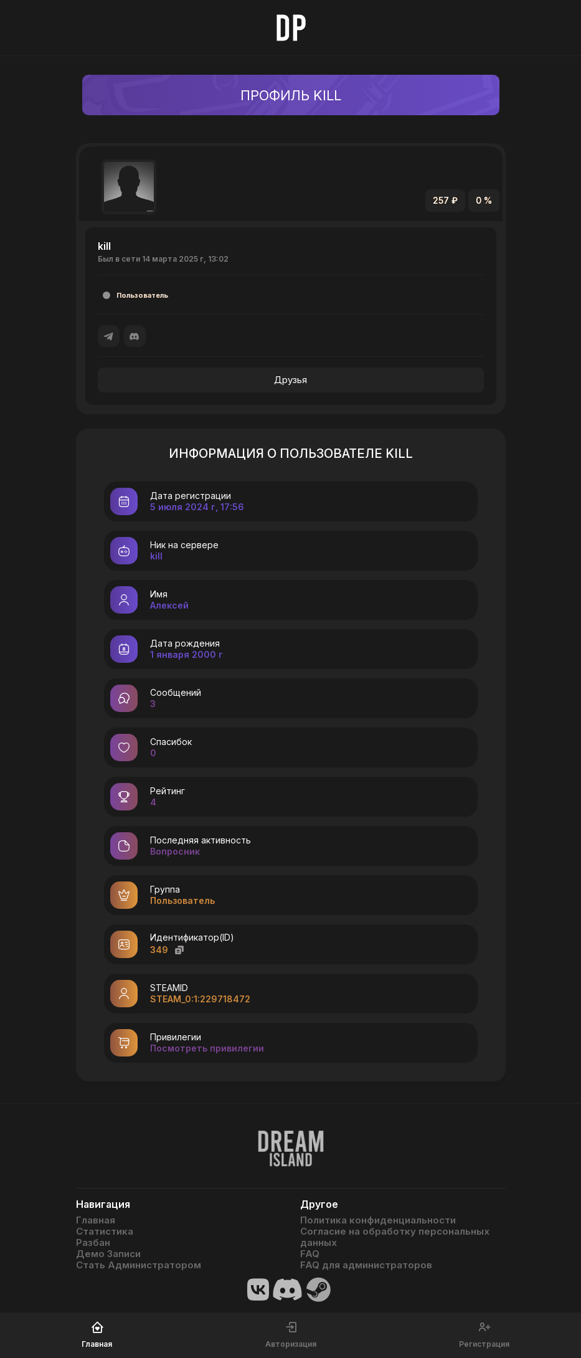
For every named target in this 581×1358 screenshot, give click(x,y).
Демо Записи (108, 1254)
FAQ (309, 1254)
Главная (95, 1220)
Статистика (104, 1231)
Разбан (93, 1242)
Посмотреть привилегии (207, 1048)
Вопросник (175, 851)
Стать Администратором (138, 1265)
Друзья (290, 380)
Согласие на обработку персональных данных (394, 1237)
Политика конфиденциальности (378, 1220)
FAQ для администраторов (366, 1265)
